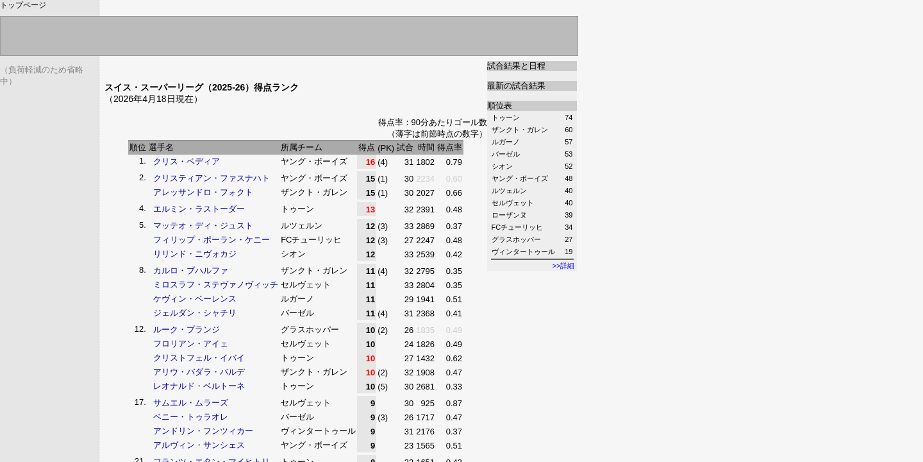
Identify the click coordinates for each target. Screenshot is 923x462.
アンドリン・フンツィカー (203, 431)
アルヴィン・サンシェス (199, 445)
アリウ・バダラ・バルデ (199, 372)
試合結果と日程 (516, 66)
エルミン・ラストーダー (199, 209)
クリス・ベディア (186, 161)
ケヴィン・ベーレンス (195, 299)
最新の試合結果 (516, 85)
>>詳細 (564, 266)
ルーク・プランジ (186, 329)
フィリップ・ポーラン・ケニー (211, 239)
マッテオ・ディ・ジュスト (203, 225)
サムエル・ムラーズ (190, 402)
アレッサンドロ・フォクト (203, 192)
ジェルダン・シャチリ (195, 313)
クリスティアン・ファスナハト (211, 178)
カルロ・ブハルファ (190, 270)
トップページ (23, 5)
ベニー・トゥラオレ (190, 417)
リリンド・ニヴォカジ (195, 254)
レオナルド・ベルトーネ (199, 386)
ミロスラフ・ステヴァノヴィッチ (215, 284)
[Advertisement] (254, 66)
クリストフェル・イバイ (199, 358)
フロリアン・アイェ (190, 343)
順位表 (499, 105)
